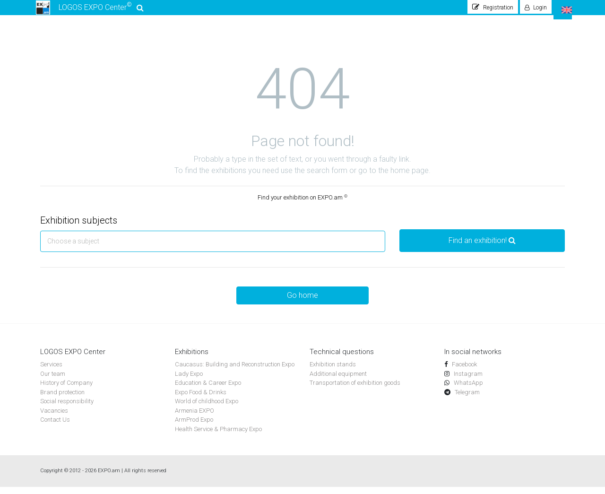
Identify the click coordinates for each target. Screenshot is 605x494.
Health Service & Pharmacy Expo (218, 436)
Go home (302, 302)
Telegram (466, 399)
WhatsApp (467, 389)
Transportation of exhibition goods (355, 389)
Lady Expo (189, 380)
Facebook (463, 371)
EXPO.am (109, 478)
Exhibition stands (333, 371)
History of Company (66, 389)
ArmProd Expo (194, 426)
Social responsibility (67, 408)
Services (51, 371)
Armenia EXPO (194, 417)
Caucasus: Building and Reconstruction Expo (234, 371)
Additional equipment (338, 380)
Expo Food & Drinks (200, 399)
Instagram (467, 380)
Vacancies (54, 417)
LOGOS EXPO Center (90, 11)
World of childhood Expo (206, 408)
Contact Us (55, 426)
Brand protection (62, 399)
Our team (52, 380)
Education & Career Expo (208, 389)
